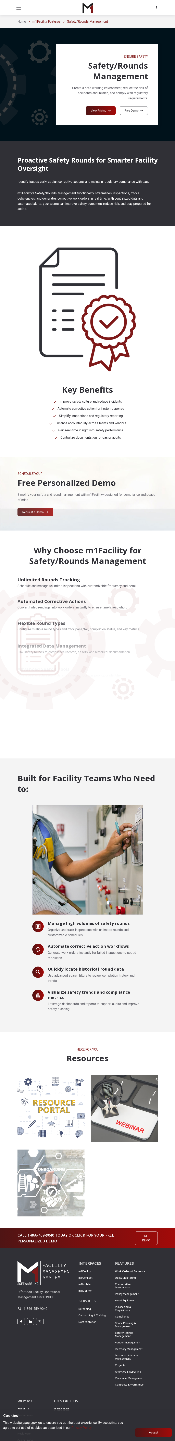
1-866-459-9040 (35, 1309)
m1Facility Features (47, 21)
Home (21, 21)
